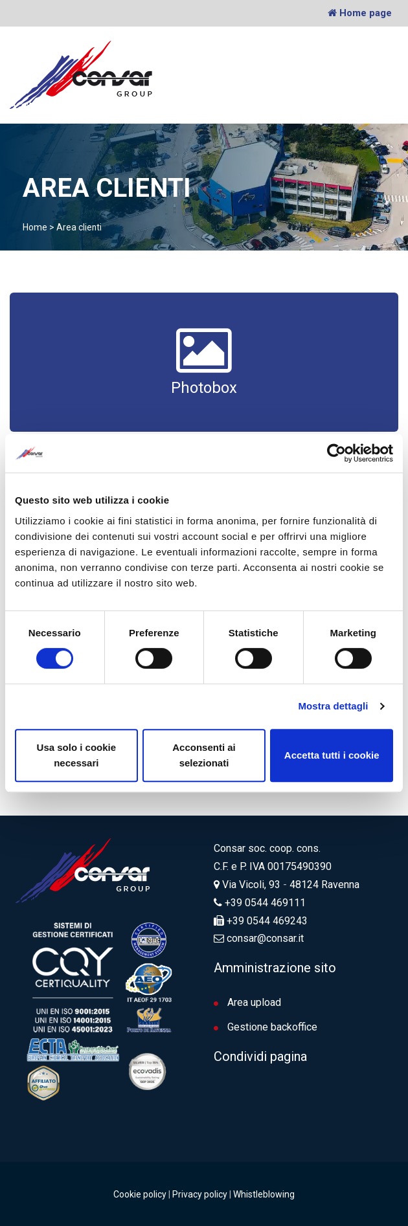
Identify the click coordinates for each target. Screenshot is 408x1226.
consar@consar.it (264, 937)
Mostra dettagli (333, 705)
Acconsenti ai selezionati (204, 755)
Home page (360, 13)
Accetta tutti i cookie (332, 755)
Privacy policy (199, 1193)
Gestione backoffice (265, 1026)
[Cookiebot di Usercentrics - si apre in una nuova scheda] (336, 453)
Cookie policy (139, 1193)
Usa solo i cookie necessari (77, 755)
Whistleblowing (264, 1193)
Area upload (247, 1002)
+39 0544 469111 (265, 902)
